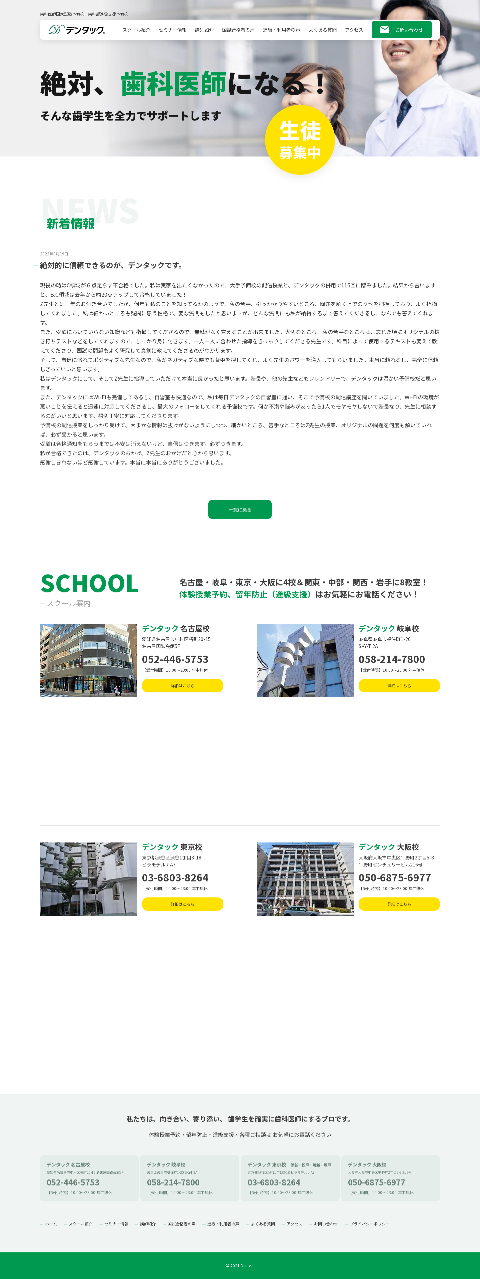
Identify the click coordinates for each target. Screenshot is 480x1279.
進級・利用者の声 (281, 33)
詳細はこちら (183, 685)
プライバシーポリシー (370, 1223)
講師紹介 (204, 33)
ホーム (51, 1223)
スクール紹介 (136, 33)
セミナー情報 (173, 33)
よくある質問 (323, 33)
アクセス (354, 33)
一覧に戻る (240, 509)
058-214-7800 (392, 658)
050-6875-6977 (395, 877)
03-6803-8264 (175, 877)
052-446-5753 (175, 658)
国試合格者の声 (238, 33)
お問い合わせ (409, 33)
